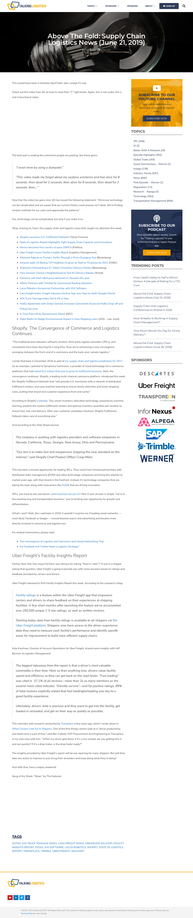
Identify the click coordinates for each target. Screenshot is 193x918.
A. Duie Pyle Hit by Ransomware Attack (42, 314)
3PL (135, 141)
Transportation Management (149, 201)
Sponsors (112, 6)
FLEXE (65, 485)
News (136, 178)
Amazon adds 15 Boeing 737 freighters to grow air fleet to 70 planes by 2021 (64, 262)
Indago (137, 168)
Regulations (140, 187)
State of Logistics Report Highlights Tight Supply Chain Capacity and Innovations (66, 242)
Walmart (77, 851)
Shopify (92, 847)
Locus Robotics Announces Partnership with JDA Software (53, 288)
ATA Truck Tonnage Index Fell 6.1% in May (44, 298)
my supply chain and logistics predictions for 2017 (93, 361)
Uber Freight (61, 851)
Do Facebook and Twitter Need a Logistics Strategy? (49, 546)
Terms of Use (26, 913)
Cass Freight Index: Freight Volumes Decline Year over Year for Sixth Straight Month (67, 293)
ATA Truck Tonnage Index (39, 843)
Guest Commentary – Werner (150, 164)
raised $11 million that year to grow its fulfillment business (68, 371)
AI (134, 145)
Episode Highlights (144, 155)
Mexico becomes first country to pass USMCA (46, 247)
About (150, 6)
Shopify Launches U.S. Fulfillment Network (44, 237)
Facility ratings (26, 595)
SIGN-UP (170, 6)
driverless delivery (98, 843)
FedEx (39, 847)
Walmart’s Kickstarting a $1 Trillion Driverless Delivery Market (56, 268)
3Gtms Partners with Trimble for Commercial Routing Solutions (56, 283)
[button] (184, 6)
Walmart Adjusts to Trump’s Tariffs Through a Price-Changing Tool (58, 257)
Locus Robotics (75, 847)
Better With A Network (146, 150)
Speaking (132, 6)
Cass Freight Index (71, 843)
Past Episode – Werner (146, 182)
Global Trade (140, 159)
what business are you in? (66, 494)
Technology (140, 196)
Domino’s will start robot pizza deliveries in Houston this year (54, 278)
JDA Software (54, 847)
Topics (92, 6)
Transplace (67, 723)
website (42, 401)
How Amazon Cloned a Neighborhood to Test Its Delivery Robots (57, 273)
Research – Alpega (144, 191)
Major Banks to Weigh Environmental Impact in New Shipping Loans (59, 319)
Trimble (46, 851)
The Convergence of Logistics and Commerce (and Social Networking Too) (62, 541)
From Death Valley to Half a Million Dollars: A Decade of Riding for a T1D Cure (156, 281)
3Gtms (16, 843)
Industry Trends (142, 173)
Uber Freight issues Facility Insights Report (44, 252)
